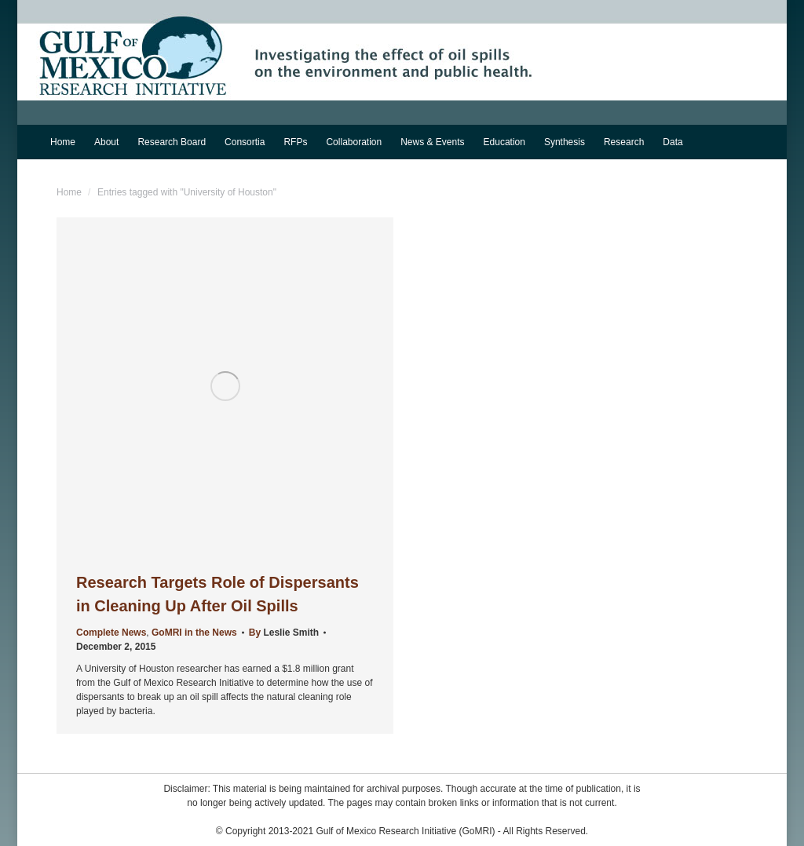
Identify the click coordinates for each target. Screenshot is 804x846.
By (284, 632)
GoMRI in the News (194, 632)
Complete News (111, 632)
